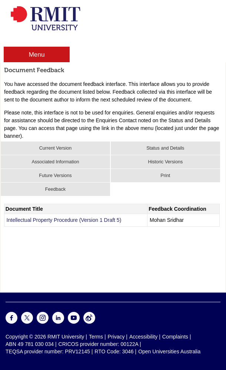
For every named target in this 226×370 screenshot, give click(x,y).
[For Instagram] (43, 322)
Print (165, 175)
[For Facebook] (11, 322)
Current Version (55, 148)
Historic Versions (165, 161)
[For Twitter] (27, 322)
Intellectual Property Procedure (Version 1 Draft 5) (64, 220)
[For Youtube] (74, 322)
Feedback (55, 189)
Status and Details (165, 148)
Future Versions (55, 175)
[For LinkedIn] (58, 322)
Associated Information (55, 161)
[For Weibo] (89, 322)
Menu (36, 54)
